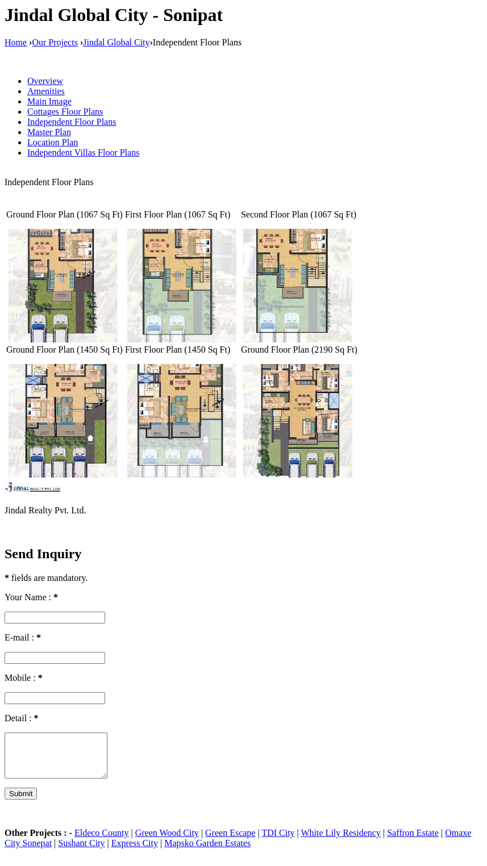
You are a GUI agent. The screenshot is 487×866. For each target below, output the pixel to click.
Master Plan (49, 132)
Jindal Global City (116, 42)
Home (16, 42)
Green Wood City (167, 841)
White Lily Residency (341, 841)
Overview (45, 81)
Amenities (46, 91)
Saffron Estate (413, 841)
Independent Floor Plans (71, 122)
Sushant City (81, 851)
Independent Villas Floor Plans (83, 152)
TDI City (277, 841)
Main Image (49, 101)
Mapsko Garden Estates (207, 851)
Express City (134, 851)
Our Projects (54, 42)
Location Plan (52, 142)
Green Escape (230, 841)
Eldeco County (101, 841)
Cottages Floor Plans (65, 111)
